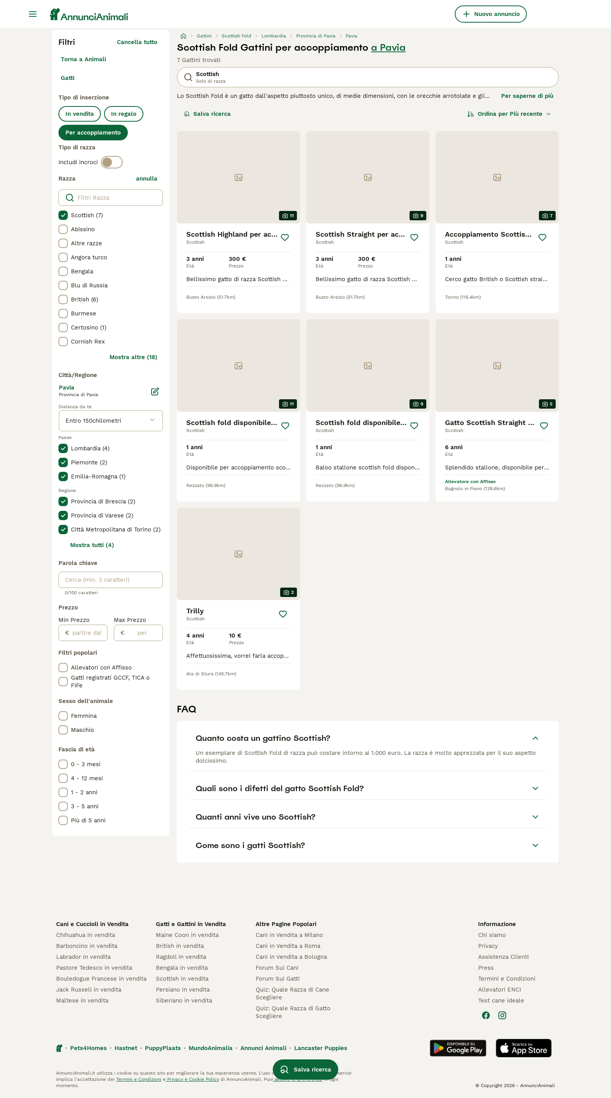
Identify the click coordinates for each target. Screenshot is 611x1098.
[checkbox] (63, 215)
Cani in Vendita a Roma (288, 945)
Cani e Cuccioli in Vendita (92, 924)
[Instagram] (502, 1015)
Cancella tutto (137, 42)
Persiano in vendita (183, 989)
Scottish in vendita (182, 978)
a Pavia (388, 47)
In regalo (123, 113)
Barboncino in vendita (86, 945)
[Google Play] (458, 1048)
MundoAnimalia (211, 1048)
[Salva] (285, 237)
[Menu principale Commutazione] (33, 14)
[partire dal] (88, 633)
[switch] (112, 162)
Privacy (488, 945)
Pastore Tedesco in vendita (94, 967)
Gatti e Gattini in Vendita (191, 924)
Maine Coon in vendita (187, 935)
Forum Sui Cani (277, 967)
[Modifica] (155, 391)
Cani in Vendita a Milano (289, 935)
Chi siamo (492, 935)
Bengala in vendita (182, 967)
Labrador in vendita (83, 956)
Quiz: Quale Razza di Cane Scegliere (292, 993)
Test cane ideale (501, 1000)
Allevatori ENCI (499, 989)
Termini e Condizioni (506, 978)
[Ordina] (509, 114)
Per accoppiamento (93, 132)
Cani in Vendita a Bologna (291, 956)
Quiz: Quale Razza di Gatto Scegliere (293, 1012)
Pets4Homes (88, 1048)
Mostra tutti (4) (92, 545)
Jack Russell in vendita (88, 989)
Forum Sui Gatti (278, 978)
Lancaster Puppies (320, 1048)
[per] (143, 633)
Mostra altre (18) (133, 357)
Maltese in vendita (82, 1000)
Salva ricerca (207, 113)
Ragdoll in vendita (181, 956)
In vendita (79, 113)
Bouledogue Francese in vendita (101, 978)
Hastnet (126, 1048)
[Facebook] (486, 1015)
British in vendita (180, 945)
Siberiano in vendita (184, 1000)
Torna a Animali (83, 59)
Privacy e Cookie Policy (192, 1079)
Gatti (67, 77)
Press (486, 967)
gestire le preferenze (297, 1079)
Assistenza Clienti (503, 956)
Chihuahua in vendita (85, 935)
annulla (146, 178)
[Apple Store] (524, 1048)
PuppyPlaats (163, 1048)
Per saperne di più (527, 95)
